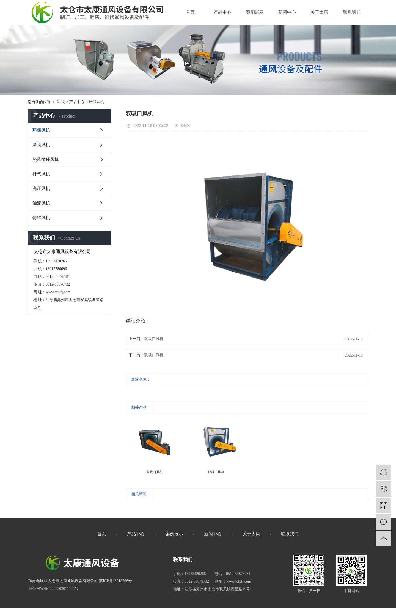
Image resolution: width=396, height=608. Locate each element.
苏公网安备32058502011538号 (53, 589)
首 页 (60, 102)
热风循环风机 (45, 159)
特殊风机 (41, 217)
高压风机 (41, 188)
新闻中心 (287, 12)
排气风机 (41, 174)
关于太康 (319, 12)
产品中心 (222, 12)
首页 (190, 12)
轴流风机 (41, 203)
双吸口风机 (153, 339)
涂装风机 (41, 144)
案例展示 (255, 12)
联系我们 (352, 12)
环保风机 (96, 102)
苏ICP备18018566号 (115, 581)
